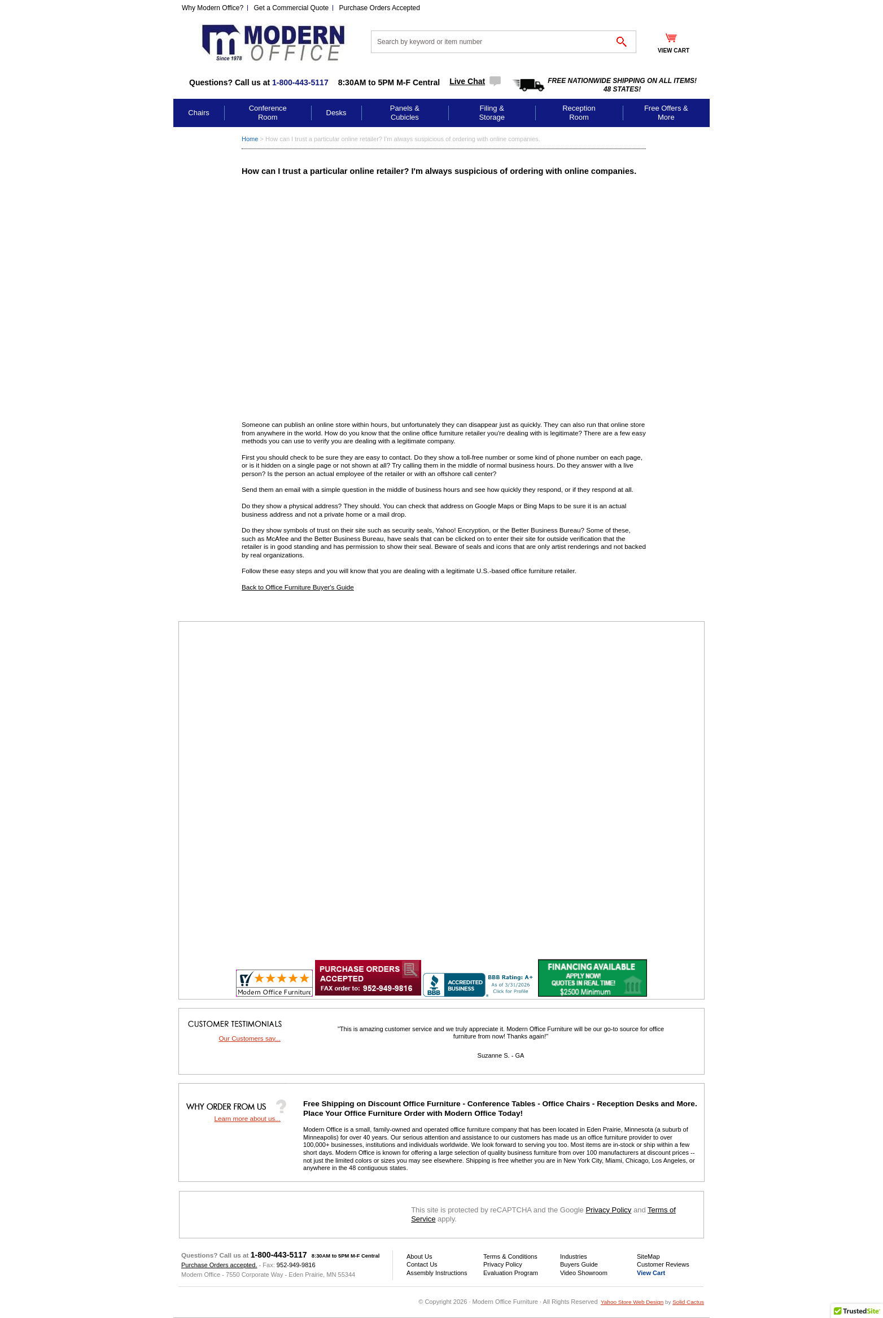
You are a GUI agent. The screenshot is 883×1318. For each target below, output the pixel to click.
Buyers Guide (579, 1264)
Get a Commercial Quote (291, 8)
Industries (573, 1256)
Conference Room (268, 112)
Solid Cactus (688, 1302)
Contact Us (422, 1264)
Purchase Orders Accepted (379, 8)
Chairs (198, 112)
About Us (419, 1256)
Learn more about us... (247, 1118)
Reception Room (579, 112)
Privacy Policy (608, 1210)
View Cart (651, 1272)
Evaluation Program (510, 1272)
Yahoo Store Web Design (632, 1302)
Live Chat (467, 81)
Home (250, 139)
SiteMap (648, 1256)
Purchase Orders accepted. (219, 1265)
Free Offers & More (666, 112)
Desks (336, 112)
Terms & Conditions (510, 1256)
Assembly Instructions (436, 1272)
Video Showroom (583, 1272)
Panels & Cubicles (404, 112)
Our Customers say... (249, 1038)
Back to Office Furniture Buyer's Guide (298, 587)
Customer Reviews (663, 1264)
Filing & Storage (492, 112)
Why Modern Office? (212, 8)
